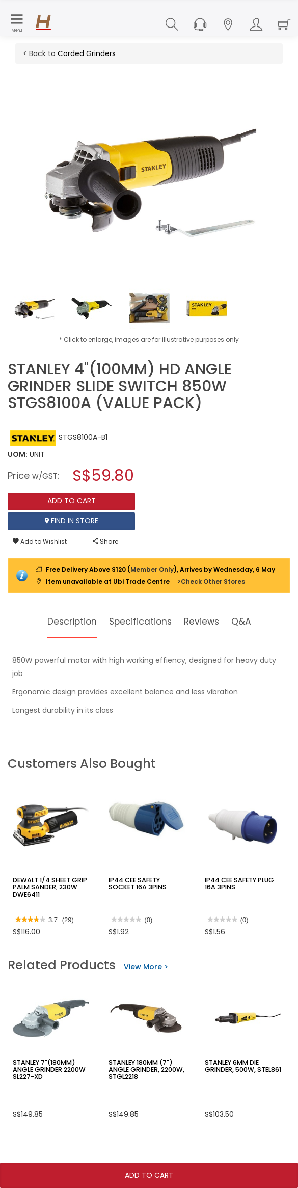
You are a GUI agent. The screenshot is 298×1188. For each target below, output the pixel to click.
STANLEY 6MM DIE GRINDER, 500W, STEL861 (241, 1065)
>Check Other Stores (211, 581)
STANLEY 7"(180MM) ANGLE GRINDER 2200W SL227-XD (47, 1069)
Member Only (152, 569)
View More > (146, 967)
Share (105, 541)
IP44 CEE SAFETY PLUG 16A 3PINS (238, 883)
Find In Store (71, 521)
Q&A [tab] (253, 621)
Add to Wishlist (40, 541)
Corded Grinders (87, 53)
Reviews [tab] (209, 621)
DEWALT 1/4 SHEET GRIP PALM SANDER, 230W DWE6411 (48, 887)
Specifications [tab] (141, 621)
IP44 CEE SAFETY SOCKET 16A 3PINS (146, 883)
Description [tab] (63, 621)
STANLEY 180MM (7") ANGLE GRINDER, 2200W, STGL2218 (144, 1069)
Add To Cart (149, 1175)
